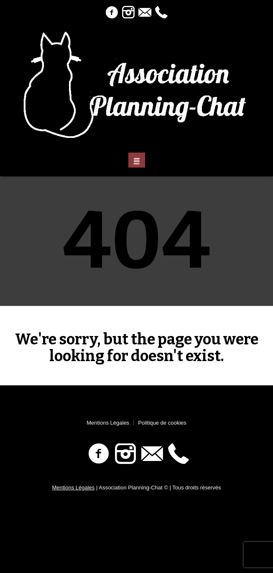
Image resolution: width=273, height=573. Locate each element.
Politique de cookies (162, 422)
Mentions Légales (108, 422)
